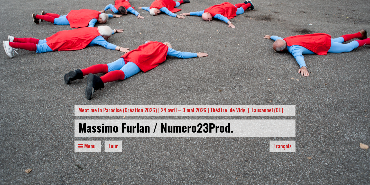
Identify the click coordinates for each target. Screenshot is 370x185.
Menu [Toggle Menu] (87, 146)
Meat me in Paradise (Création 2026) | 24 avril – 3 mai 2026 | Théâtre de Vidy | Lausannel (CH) (180, 110)
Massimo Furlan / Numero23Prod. (155, 127)
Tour (113, 146)
